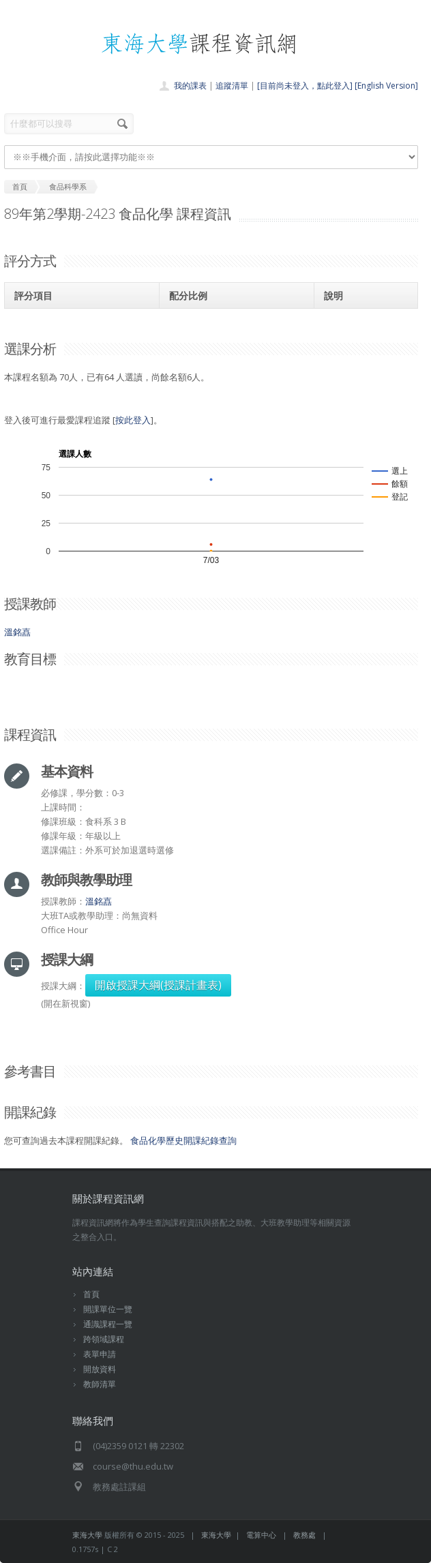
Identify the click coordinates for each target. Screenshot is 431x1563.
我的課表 (190, 85)
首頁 (91, 1294)
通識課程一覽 (107, 1324)
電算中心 (261, 1535)
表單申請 (99, 1354)
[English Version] (386, 85)
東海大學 (87, 1535)
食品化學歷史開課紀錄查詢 (183, 1140)
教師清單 (99, 1384)
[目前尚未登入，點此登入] (305, 85)
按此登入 (133, 420)
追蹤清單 (232, 85)
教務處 (304, 1535)
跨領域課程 (103, 1339)
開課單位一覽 (107, 1309)
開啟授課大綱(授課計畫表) (158, 984)
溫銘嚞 (17, 632)
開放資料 (99, 1369)
